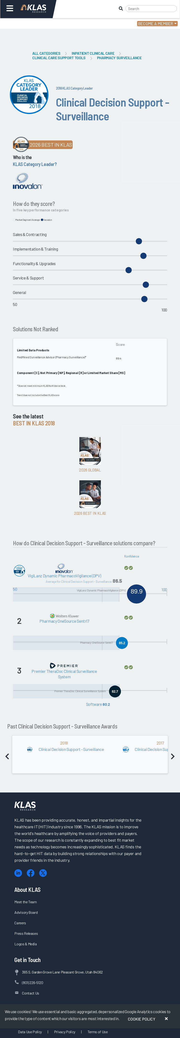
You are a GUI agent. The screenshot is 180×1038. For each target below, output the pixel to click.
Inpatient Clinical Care (93, 53)
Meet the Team (25, 901)
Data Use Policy (30, 1031)
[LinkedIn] (18, 873)
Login (24, 23)
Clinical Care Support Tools (59, 57)
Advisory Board (26, 912)
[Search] (151, 8)
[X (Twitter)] (43, 873)
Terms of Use (97, 1031)
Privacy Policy (64, 1031)
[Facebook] (30, 873)
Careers (20, 922)
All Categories (46, 53)
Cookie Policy (141, 1019)
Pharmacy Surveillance (119, 57)
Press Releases (26, 933)
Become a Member (155, 23)
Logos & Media (25, 944)
